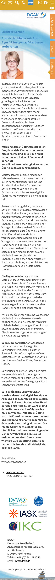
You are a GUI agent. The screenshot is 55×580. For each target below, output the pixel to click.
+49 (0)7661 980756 (28, 557)
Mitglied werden (52, 26)
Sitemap (12, 569)
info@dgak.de (22, 560)
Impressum (24, 569)
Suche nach (52, 68)
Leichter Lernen (15, 472)
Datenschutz (38, 569)
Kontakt (52, 48)
